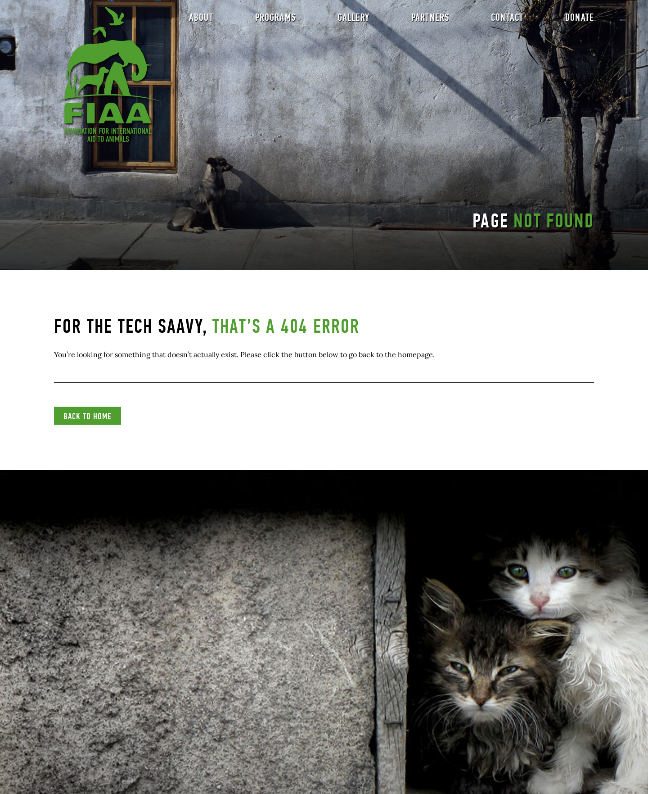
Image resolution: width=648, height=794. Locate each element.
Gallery (353, 21)
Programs (275, 21)
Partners (430, 21)
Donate (579, 21)
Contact (507, 21)
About (201, 21)
